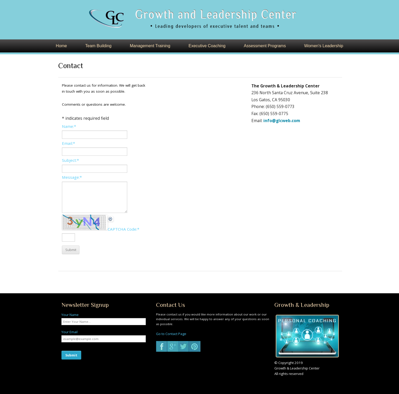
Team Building (98, 46)
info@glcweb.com (281, 120)
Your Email (69, 332)
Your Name (70, 314)
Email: (68, 143)
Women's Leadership (323, 46)
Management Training (150, 46)
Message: (72, 177)
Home (61, 46)
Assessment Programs (265, 46)
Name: (69, 126)
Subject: (70, 160)
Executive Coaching (207, 46)
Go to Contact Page (171, 333)
